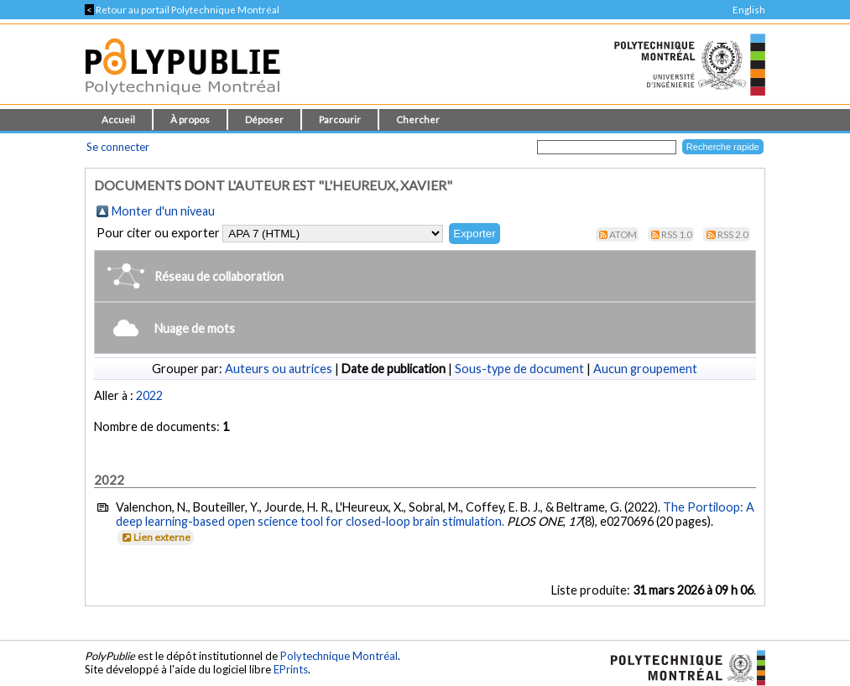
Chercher (418, 119)
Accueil (118, 119)
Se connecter (117, 146)
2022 (149, 395)
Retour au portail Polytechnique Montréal (182, 9)
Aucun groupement (645, 368)
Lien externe (154, 537)
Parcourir (340, 119)
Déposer (264, 119)
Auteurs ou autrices (278, 368)
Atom (623, 234)
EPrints (291, 669)
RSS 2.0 (732, 234)
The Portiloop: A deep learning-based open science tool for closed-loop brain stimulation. (435, 514)
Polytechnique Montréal (339, 656)
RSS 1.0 (676, 234)
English (749, 9)
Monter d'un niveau (163, 211)
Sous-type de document (519, 368)
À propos (190, 119)
